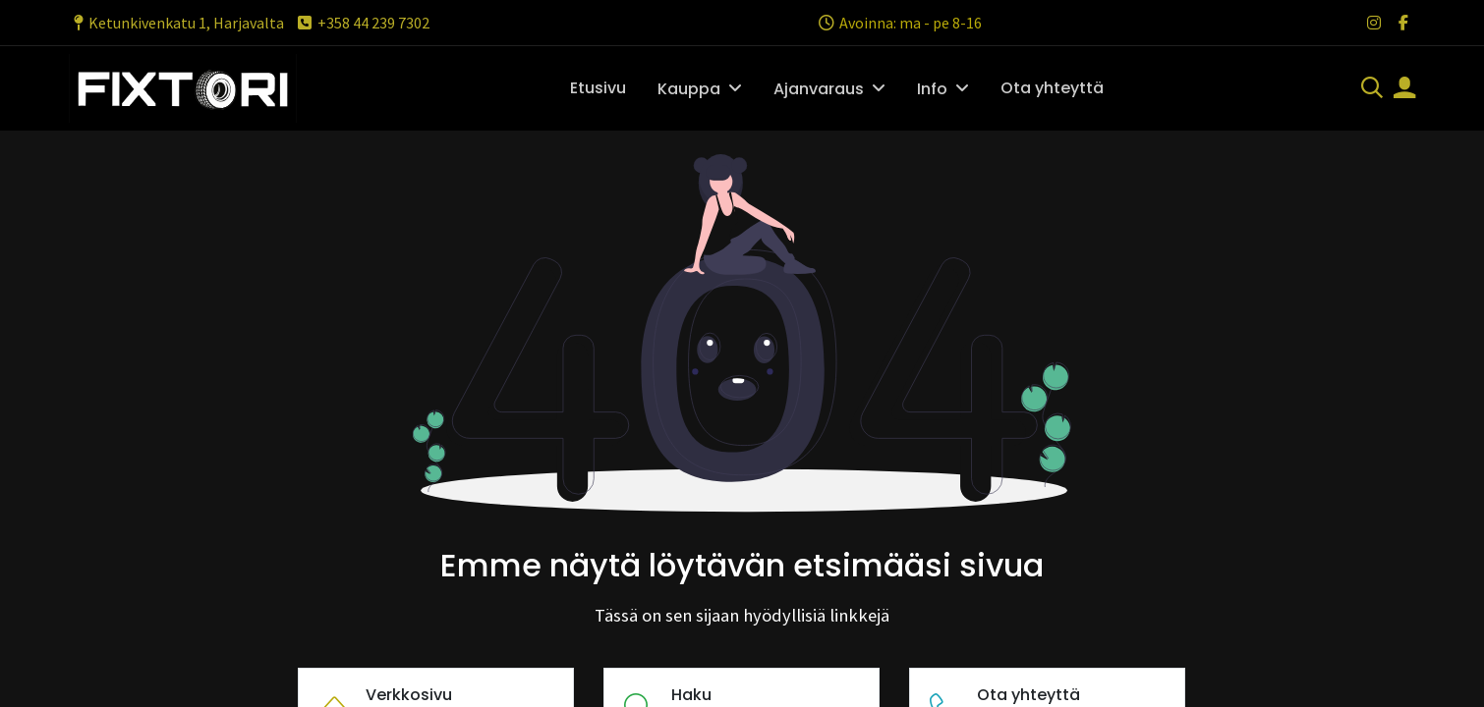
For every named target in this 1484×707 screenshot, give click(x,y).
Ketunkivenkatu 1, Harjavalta (176, 22)
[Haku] (1372, 89)
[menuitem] (598, 88)
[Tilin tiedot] (1404, 89)
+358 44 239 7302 (362, 22)
